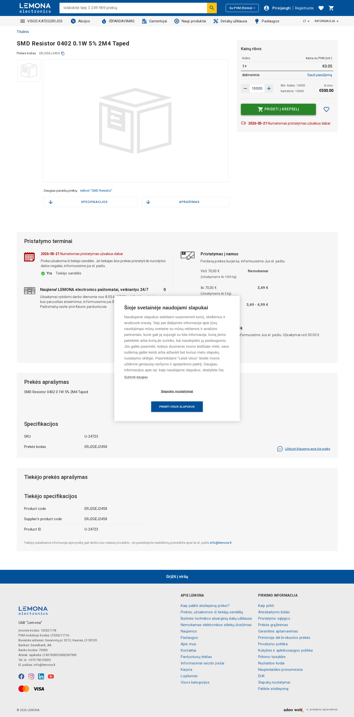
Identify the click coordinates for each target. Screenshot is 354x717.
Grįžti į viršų (177, 576)
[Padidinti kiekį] (245, 88)
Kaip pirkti (266, 605)
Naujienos (189, 631)
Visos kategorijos (195, 682)
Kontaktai (188, 650)
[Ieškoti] (212, 8)
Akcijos (80, 21)
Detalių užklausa (230, 21)
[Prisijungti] (277, 8)
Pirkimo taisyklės (272, 657)
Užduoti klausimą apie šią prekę (303, 449)
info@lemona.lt (221, 543)
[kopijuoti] (62, 53)
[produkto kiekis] (257, 88)
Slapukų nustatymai (274, 682)
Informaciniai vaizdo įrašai (202, 663)
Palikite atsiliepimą (273, 689)
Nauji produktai (190, 21)
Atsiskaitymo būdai (274, 612)
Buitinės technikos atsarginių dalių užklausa (216, 618)
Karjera (186, 669)
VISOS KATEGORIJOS (41, 21)
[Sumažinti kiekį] (269, 88)
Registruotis (304, 8)
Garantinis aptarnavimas (278, 631)
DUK (261, 676)
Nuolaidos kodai (271, 663)
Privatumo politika (273, 644)
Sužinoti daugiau (136, 385)
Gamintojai (154, 21)
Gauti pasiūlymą (319, 75)
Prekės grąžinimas (273, 625)
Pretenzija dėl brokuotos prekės (284, 637)
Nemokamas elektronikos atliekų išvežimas (216, 625)
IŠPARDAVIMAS (118, 21)
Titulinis (23, 31)
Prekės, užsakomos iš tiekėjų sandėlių (212, 612)
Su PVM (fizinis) (242, 8)
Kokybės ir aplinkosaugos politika (285, 650)
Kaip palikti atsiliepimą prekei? (205, 605)
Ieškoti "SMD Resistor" (96, 190)
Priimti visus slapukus (205, 398)
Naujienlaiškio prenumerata (280, 669)
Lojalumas (189, 676)
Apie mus (188, 644)
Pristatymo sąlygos (274, 618)
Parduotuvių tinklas (196, 657)
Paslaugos (266, 21)
